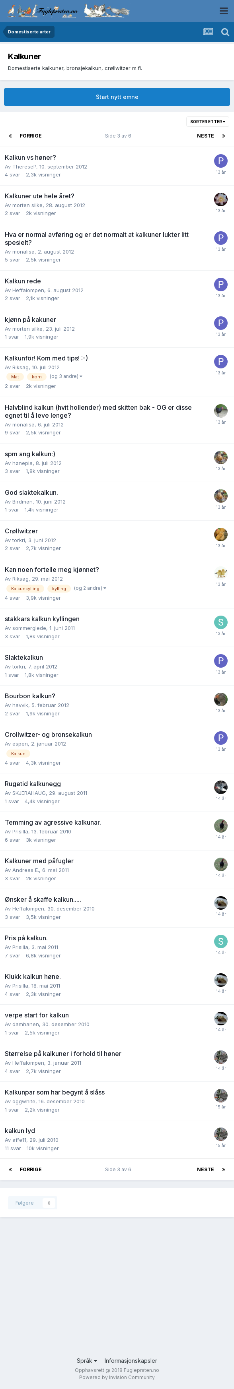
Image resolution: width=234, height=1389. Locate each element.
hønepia (22, 463)
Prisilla (20, 831)
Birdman (22, 501)
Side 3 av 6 (119, 136)
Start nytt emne (117, 96)
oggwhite (23, 1101)
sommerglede (29, 628)
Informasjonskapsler (131, 1360)
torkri (18, 540)
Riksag (20, 367)
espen (20, 743)
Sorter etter (207, 121)
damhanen (25, 1024)
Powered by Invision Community (117, 1377)
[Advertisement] (117, 1292)
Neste (205, 136)
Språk (87, 1360)
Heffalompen (28, 290)
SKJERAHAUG (29, 793)
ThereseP (24, 166)
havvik (20, 705)
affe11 (19, 1140)
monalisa (23, 251)
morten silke (27, 205)
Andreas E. (25, 870)
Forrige (31, 136)
